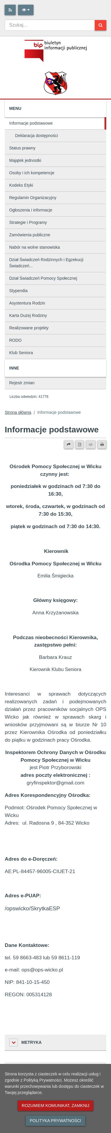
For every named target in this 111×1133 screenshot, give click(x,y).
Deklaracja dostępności (36, 135)
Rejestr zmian (22, 382)
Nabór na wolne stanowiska (34, 247)
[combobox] (49, 25)
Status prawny (22, 148)
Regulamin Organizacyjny (33, 197)
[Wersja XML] (90, 444)
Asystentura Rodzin (27, 303)
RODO (15, 340)
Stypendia (18, 290)
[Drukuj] (102, 444)
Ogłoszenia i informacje (30, 210)
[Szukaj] (100, 25)
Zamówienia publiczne (29, 234)
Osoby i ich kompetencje (31, 172)
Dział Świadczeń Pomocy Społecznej (43, 278)
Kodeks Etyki (21, 185)
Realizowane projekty (29, 327)
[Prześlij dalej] (68, 444)
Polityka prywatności (55, 1120)
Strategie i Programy (28, 222)
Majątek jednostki (25, 160)
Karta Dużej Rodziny (28, 315)
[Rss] (10, 10)
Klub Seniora (21, 352)
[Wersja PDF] (79, 444)
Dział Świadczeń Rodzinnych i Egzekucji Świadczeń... (46, 262)
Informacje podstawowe (31, 123)
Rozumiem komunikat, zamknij (55, 1105)
